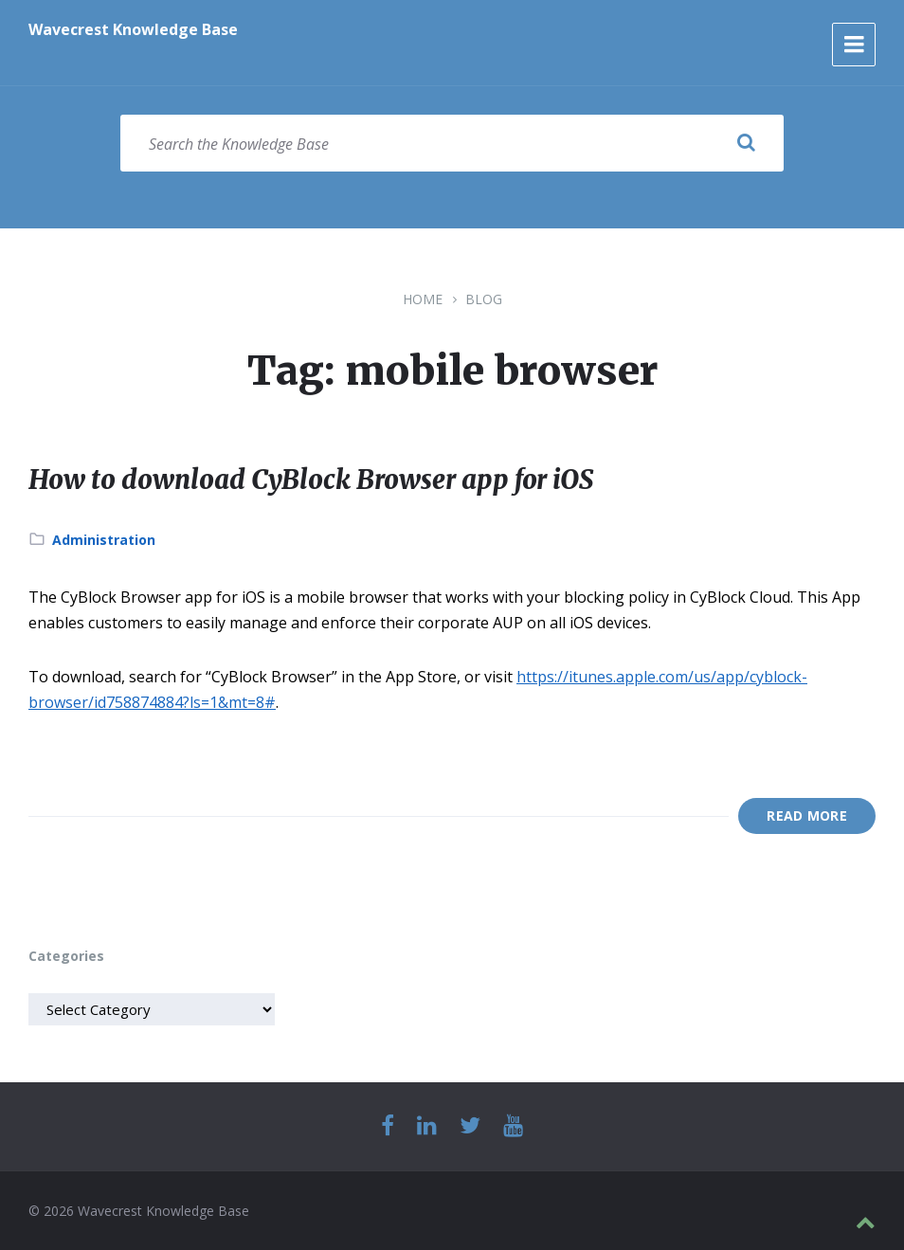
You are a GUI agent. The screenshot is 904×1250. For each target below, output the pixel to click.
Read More (807, 815)
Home (423, 299)
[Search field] (452, 143)
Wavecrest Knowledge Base (133, 29)
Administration (103, 540)
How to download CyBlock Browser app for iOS (339, 479)
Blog (483, 299)
